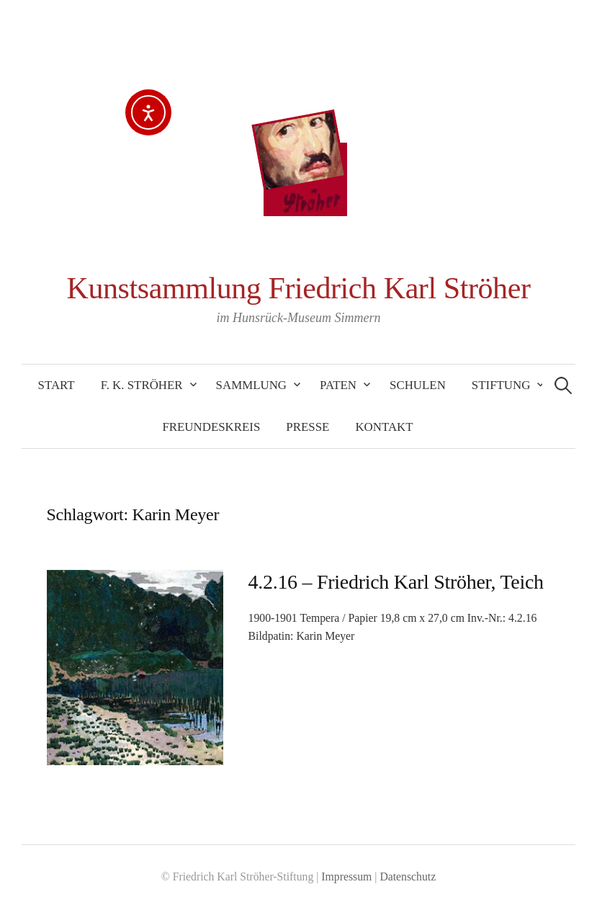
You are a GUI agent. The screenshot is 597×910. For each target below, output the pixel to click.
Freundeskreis (211, 427)
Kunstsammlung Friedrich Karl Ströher (299, 288)
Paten (338, 385)
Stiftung (501, 385)
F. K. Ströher (142, 385)
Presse (307, 427)
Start (56, 385)
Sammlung (251, 385)
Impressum (346, 876)
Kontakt (384, 427)
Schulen (418, 385)
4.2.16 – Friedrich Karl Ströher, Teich (396, 582)
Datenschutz (408, 876)
